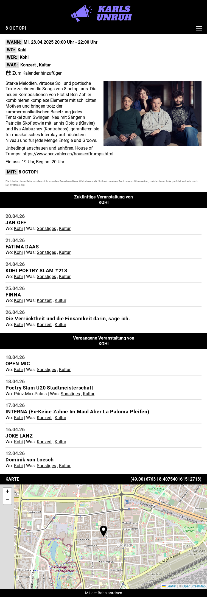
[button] (103, 531)
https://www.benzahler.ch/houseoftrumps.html (68, 153)
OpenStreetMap (194, 586)
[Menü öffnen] (198, 28)
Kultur (45, 65)
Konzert (28, 65)
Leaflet (169, 586)
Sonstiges (46, 228)
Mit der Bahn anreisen (103, 593)
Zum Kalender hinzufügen (37, 73)
